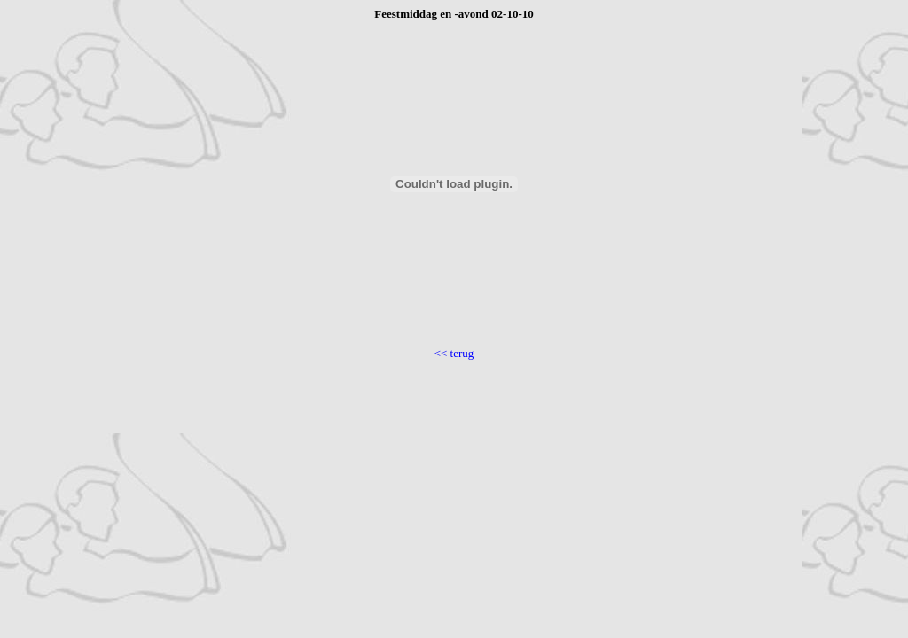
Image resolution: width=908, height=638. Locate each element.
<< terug (454, 353)
